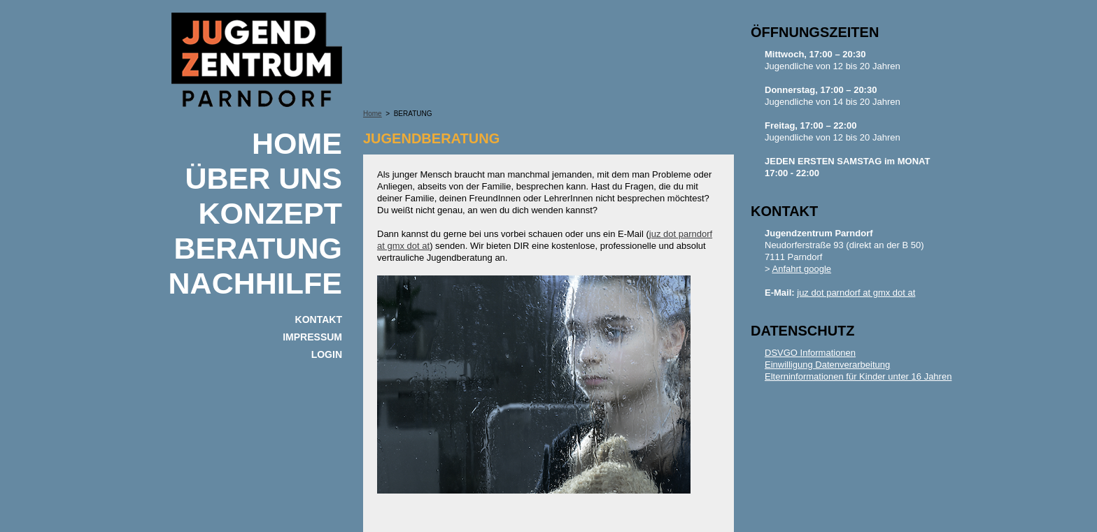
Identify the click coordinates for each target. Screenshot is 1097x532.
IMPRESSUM (312, 337)
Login (326, 354)
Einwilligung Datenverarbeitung (827, 364)
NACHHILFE (255, 283)
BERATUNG (258, 248)
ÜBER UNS (263, 178)
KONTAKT (318, 319)
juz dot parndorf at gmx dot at (856, 292)
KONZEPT (270, 213)
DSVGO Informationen (810, 352)
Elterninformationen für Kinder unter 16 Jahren (858, 376)
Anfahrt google (802, 269)
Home (297, 143)
